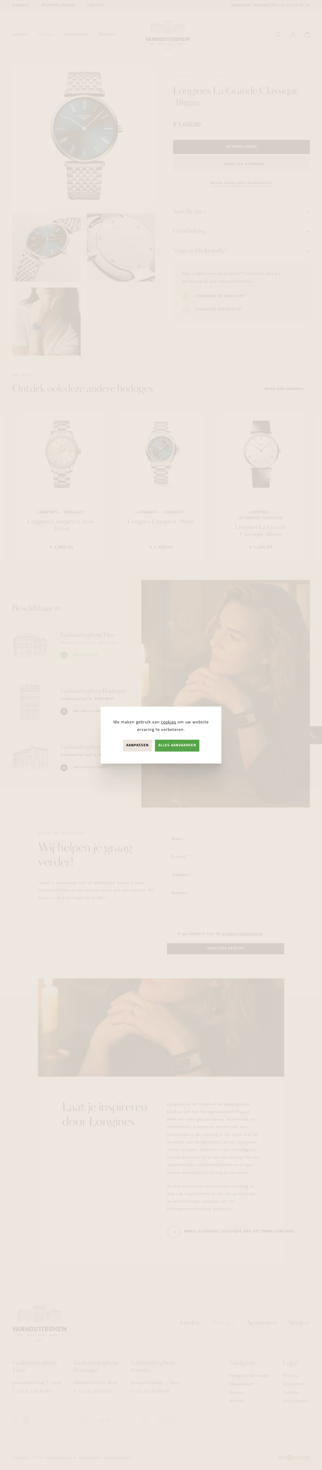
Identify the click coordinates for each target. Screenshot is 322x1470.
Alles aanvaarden (177, 745)
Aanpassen (137, 745)
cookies (168, 722)
